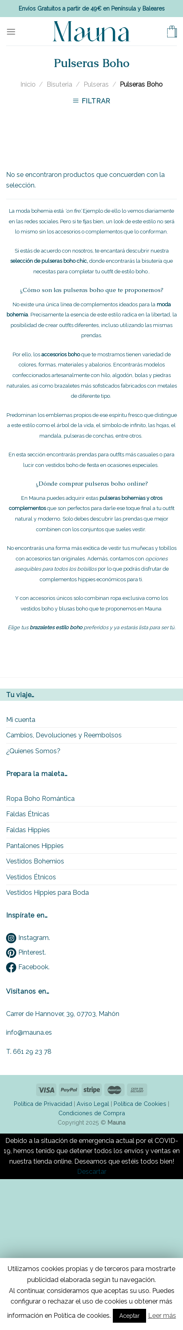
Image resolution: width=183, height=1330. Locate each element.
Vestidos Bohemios (35, 861)
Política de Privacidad (43, 1103)
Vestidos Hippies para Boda (47, 892)
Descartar (91, 1171)
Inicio (28, 84)
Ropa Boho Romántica (40, 798)
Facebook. (28, 967)
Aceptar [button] (129, 1316)
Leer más (162, 1315)
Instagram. (28, 938)
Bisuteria (59, 84)
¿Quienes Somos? (33, 751)
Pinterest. (26, 952)
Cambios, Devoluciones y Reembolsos (64, 735)
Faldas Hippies (28, 830)
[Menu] (11, 31)
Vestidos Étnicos (31, 877)
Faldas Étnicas (28, 814)
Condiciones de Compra (91, 1113)
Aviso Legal (93, 1103)
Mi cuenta (20, 720)
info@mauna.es (29, 1032)
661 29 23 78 (32, 1051)
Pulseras (96, 84)
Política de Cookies (140, 1103)
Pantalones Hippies (35, 846)
